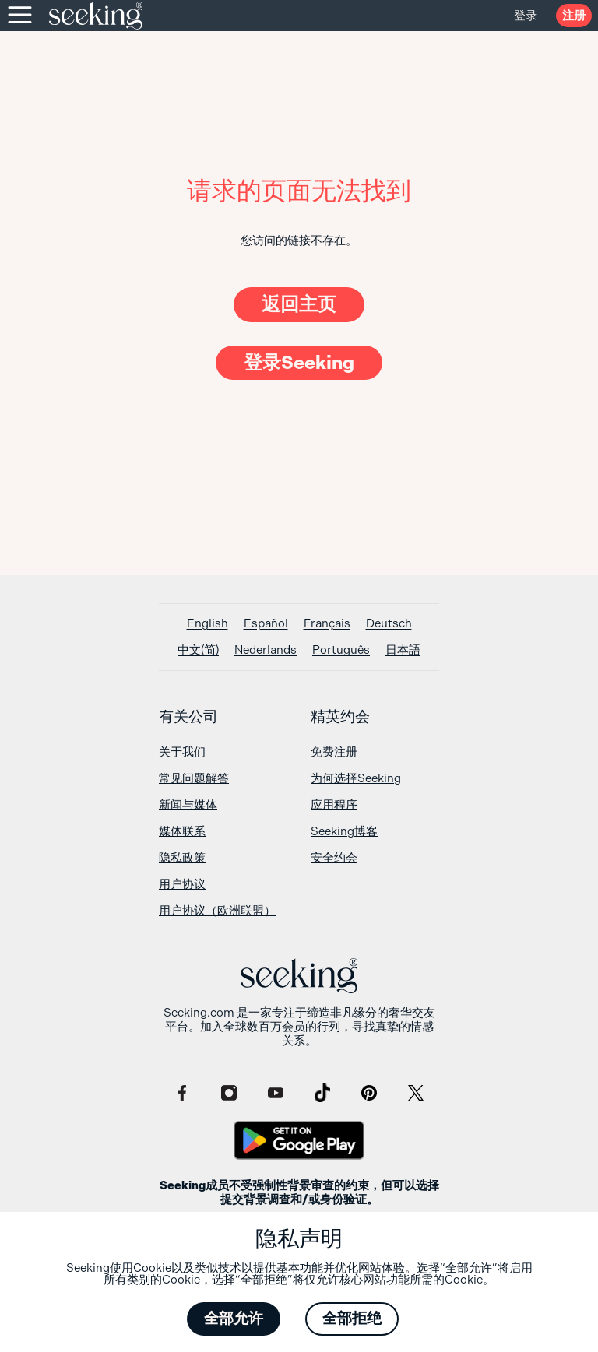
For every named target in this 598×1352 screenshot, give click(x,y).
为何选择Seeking (356, 778)
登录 (525, 16)
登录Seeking (299, 363)
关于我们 (182, 752)
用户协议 (182, 884)
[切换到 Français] (327, 623)
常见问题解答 (194, 778)
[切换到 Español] (266, 623)
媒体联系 (182, 831)
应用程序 (334, 805)
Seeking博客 (344, 831)
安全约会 (334, 858)
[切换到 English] (207, 623)
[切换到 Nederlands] (265, 650)
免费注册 (334, 752)
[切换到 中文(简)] (198, 650)
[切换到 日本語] (403, 650)
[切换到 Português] (341, 650)
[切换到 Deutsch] (389, 623)
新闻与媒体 (188, 805)
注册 (574, 16)
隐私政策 (182, 858)
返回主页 (299, 304)
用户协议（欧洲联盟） (217, 911)
